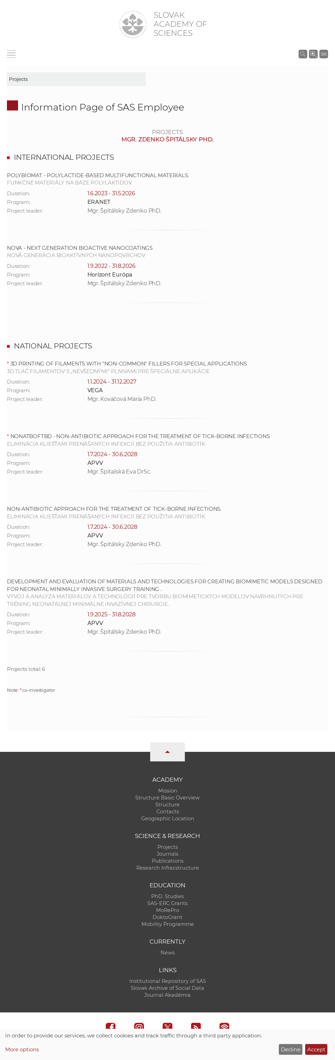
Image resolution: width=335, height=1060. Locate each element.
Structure (167, 805)
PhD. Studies (167, 896)
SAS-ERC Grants (167, 903)
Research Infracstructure (167, 868)
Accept (316, 1049)
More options (22, 1049)
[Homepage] (133, 24)
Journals (167, 854)
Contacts (167, 811)
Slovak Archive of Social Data (167, 988)
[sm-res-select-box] (76, 79)
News (168, 953)
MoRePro (167, 910)
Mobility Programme (167, 924)
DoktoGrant (167, 917)
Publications (167, 861)
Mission (167, 791)
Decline (290, 1049)
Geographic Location (167, 818)
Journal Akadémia (167, 995)
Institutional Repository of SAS (167, 981)
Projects (167, 847)
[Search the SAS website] (303, 54)
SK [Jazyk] (324, 54)
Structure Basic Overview (167, 798)
